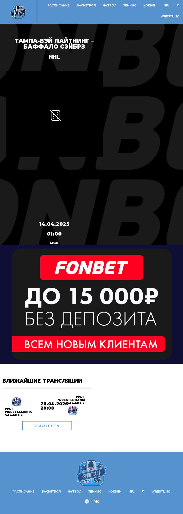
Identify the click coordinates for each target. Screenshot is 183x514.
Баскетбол (86, 5)
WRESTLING (170, 16)
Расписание (59, 5)
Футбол (109, 5)
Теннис (129, 5)
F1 (178, 5)
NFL (166, 5)
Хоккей (150, 5)
